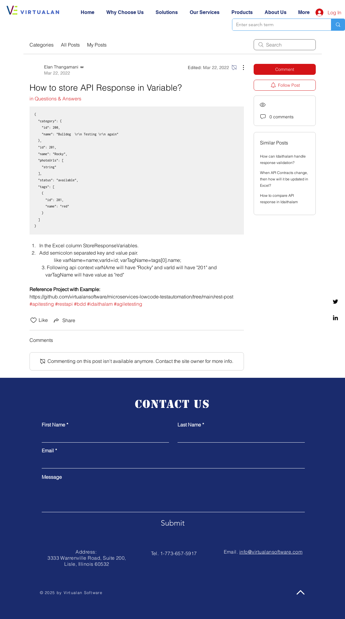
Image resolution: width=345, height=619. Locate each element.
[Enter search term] (277, 24)
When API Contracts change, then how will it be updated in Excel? (284, 179)
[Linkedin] (335, 317)
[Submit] (172, 523)
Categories (42, 45)
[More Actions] (240, 67)
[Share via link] (64, 320)
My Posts (97, 45)
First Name (53, 424)
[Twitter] (335, 301)
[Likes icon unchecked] (33, 320)
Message (52, 477)
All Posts (70, 45)
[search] (285, 44)
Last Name (189, 424)
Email (48, 450)
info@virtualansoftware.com (270, 552)
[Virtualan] (40, 12)
